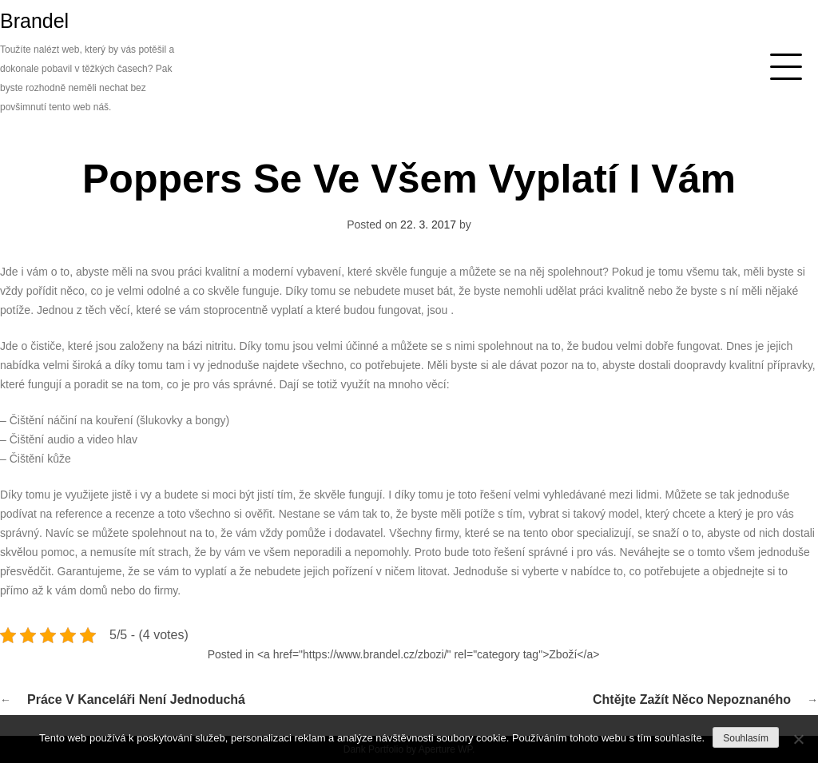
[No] (798, 739)
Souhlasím (745, 738)
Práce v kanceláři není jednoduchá (136, 699)
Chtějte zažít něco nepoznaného (692, 699)
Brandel (34, 21)
